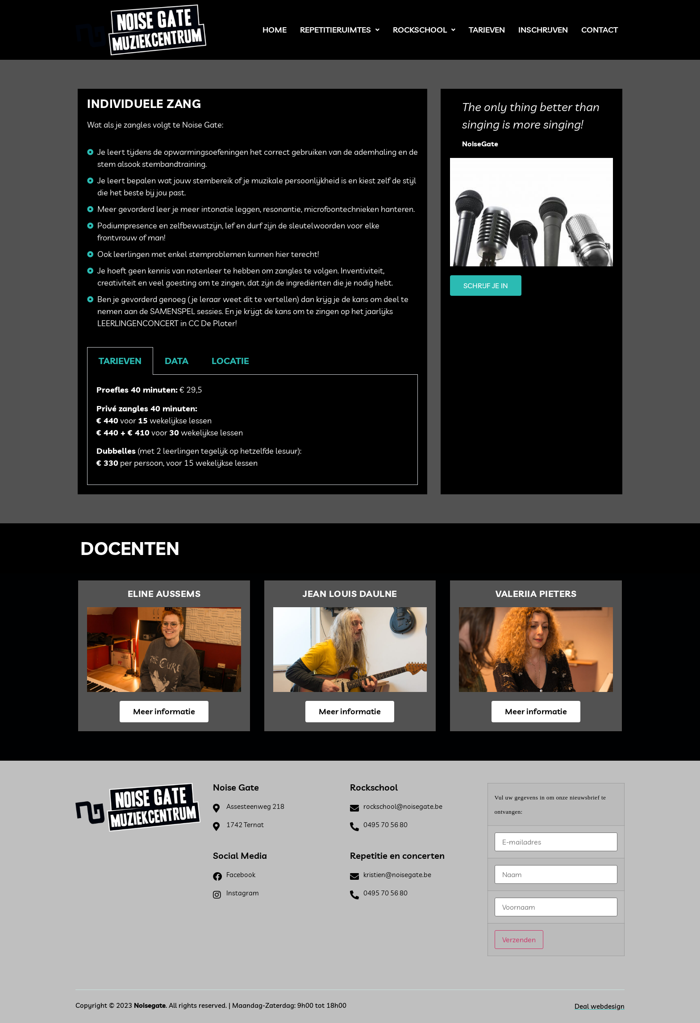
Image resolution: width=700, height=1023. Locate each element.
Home (274, 30)
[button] (339, 30)
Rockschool (424, 30)
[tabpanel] (252, 430)
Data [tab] (176, 360)
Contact (599, 30)
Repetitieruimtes (339, 30)
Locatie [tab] (230, 360)
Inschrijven (543, 30)
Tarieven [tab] (120, 360)
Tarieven (487, 30)
